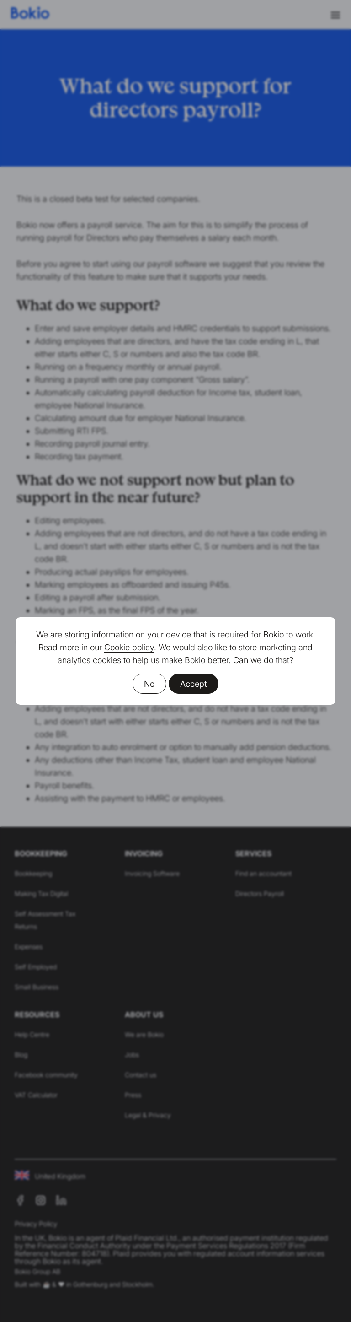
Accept (193, 684)
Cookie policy (129, 647)
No (149, 684)
